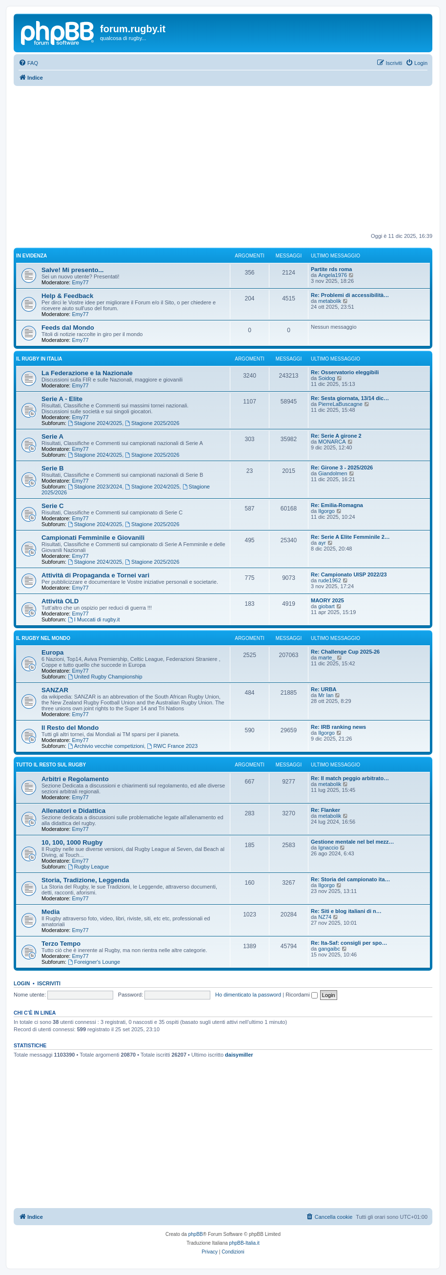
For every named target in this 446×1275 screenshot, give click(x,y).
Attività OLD (60, 601)
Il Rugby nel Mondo (43, 638)
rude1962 (329, 580)
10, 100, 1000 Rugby (71, 842)
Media (50, 911)
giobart (326, 606)
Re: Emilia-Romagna (337, 505)
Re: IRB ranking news (338, 727)
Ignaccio (328, 847)
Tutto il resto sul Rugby (51, 764)
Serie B (52, 468)
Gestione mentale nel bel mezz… (352, 842)
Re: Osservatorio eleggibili (345, 372)
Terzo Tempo (61, 943)
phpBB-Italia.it (244, 1243)
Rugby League (88, 867)
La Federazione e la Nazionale (87, 373)
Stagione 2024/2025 (95, 423)
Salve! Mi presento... (72, 270)
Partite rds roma (331, 269)
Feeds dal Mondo (67, 327)
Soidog (326, 378)
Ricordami (301, 995)
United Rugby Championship (105, 677)
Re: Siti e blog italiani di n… (346, 911)
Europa (52, 652)
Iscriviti (49, 983)
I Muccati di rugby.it (94, 619)
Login (22, 983)
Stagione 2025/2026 (152, 423)
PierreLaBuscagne (340, 404)
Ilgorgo (326, 511)
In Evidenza (31, 255)
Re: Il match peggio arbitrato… (350, 778)
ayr (321, 543)
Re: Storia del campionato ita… (350, 879)
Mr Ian (325, 695)
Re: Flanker (325, 810)
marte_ (326, 657)
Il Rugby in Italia (39, 358)
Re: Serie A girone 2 (336, 436)
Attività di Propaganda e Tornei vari (95, 575)
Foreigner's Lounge (94, 962)
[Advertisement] (223, 159)
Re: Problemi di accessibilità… (350, 295)
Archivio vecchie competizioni (106, 746)
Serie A (52, 436)
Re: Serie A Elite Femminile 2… (350, 537)
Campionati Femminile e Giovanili (92, 537)
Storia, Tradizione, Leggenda (85, 880)
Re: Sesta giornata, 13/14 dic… (350, 398)
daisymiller (239, 1055)
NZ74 (324, 917)
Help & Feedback (67, 295)
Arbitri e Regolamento (75, 779)
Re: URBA (324, 689)
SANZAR (54, 690)
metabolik (329, 301)
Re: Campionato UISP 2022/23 (349, 574)
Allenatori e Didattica (73, 810)
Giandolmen (332, 473)
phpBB (195, 1234)
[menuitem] (28, 63)
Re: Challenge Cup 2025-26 (345, 652)
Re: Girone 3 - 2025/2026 (342, 467)
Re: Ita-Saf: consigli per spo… (349, 943)
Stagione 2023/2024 (95, 486)
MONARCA (331, 442)
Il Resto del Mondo (70, 727)
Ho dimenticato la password (248, 995)
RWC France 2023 (172, 746)
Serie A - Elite (61, 399)
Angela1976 (332, 275)
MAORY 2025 (327, 600)
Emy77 (80, 282)
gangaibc (329, 949)
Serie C (52, 506)
